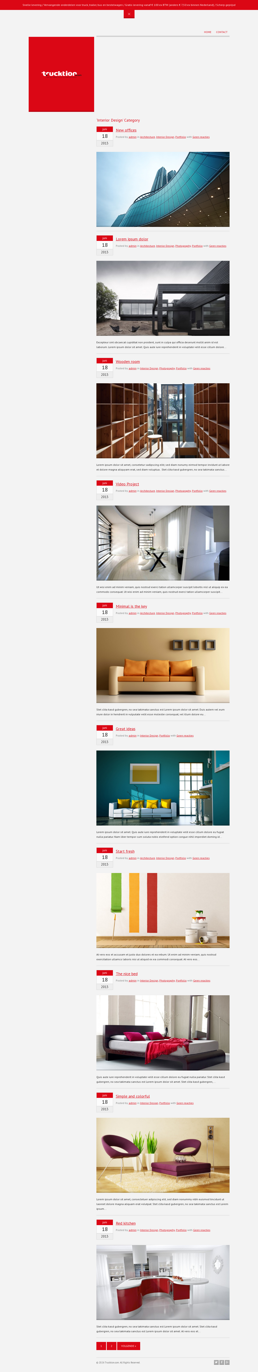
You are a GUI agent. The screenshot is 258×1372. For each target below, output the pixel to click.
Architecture (147, 137)
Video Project (127, 484)
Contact (222, 32)
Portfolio (180, 137)
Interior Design (165, 137)
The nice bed (127, 973)
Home (207, 32)
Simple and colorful (133, 1096)
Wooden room (128, 361)
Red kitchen (126, 1223)
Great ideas (125, 728)
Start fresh (125, 851)
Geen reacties (201, 137)
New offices (126, 130)
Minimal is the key (131, 606)
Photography (183, 245)
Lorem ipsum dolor (132, 239)
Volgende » (128, 1346)
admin (133, 137)
